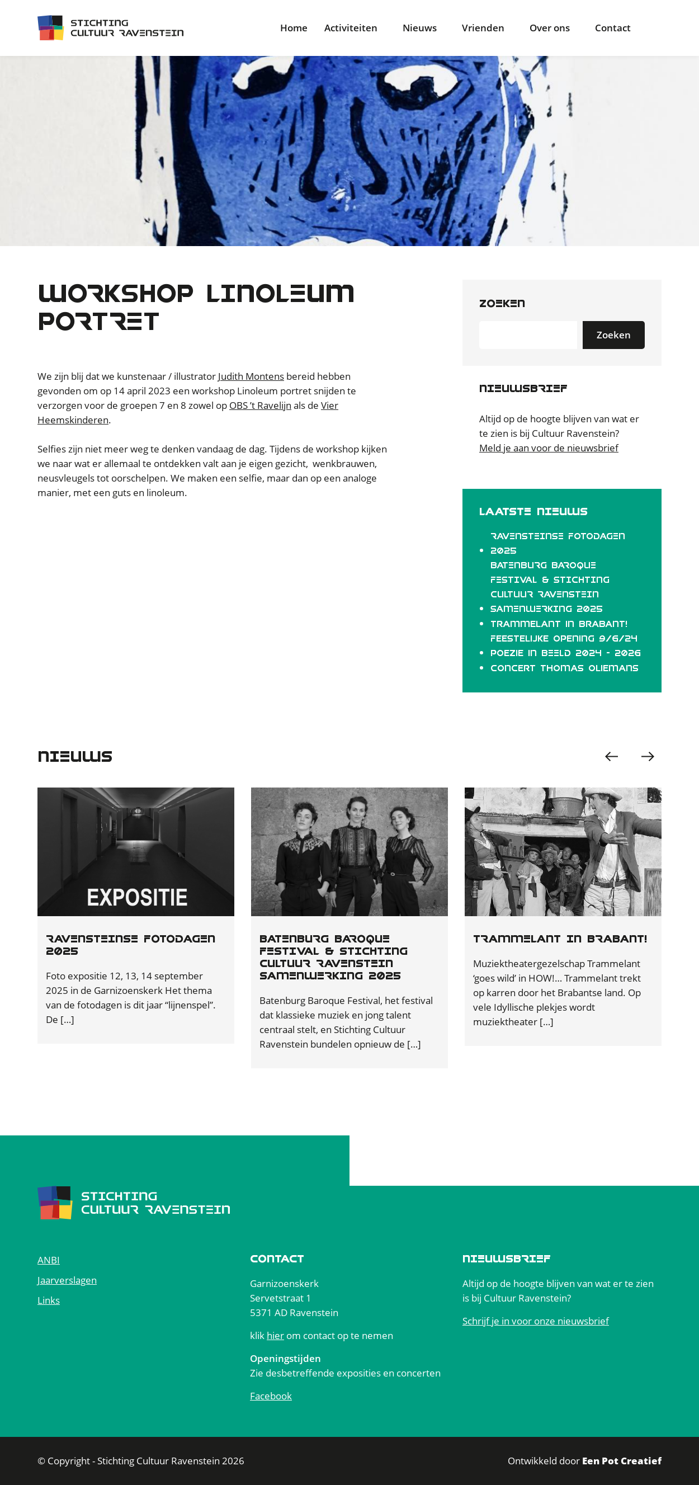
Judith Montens (251, 376)
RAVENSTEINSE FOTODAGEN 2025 (557, 543)
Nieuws (420, 27)
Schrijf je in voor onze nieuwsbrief (535, 1320)
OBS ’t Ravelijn (260, 405)
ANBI (48, 1259)
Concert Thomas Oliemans (564, 668)
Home (294, 27)
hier (275, 1335)
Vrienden (483, 27)
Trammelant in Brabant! (558, 624)
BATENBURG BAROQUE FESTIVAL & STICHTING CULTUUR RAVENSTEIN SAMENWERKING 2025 (550, 587)
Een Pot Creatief (622, 1460)
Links (48, 1300)
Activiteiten (350, 27)
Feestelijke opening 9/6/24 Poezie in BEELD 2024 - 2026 (565, 646)
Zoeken (502, 303)
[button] (648, 757)
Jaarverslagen (67, 1280)
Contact (613, 27)
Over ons (550, 27)
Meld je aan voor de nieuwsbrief (548, 447)
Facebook (271, 1395)
